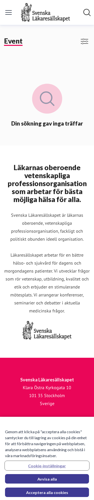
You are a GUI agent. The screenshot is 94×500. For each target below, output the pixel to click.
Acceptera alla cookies (47, 494)
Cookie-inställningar (47, 467)
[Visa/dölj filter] (84, 41)
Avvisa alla (47, 480)
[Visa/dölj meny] (8, 12)
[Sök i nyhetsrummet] (87, 12)
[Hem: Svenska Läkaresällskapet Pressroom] (45, 12)
